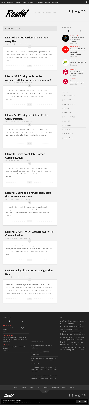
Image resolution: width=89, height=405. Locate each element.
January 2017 (68, 112)
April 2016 (67, 129)
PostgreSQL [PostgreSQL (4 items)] (81, 342)
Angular (10, 2)
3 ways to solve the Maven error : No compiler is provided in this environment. (44, 361)
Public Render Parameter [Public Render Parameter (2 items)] (75, 345)
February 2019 (68, 104)
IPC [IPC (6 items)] (72, 329)
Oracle (79, 47)
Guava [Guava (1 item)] (83, 326)
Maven (47, 2)
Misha (35, 376)
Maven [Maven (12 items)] (71, 337)
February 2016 (68, 138)
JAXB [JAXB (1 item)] (68, 332)
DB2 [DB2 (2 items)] (76, 324)
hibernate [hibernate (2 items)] (62, 329)
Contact (55, 2)
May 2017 (67, 108)
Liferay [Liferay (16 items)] (64, 334)
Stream (76, 35)
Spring (30, 2)
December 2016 (68, 117)
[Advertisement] (44, 327)
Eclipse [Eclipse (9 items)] (63, 326)
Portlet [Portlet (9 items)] (63, 342)
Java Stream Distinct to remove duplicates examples (77, 39)
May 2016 (67, 125)
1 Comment (28, 238)
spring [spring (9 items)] (67, 347)
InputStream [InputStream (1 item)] (68, 329)
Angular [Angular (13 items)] (67, 321)
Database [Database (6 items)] (71, 324)
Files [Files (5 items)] (80, 326)
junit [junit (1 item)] (81, 332)
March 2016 (67, 133)
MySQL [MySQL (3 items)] (77, 337)
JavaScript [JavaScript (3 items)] (63, 332)
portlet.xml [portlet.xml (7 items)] (71, 342)
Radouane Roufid (38, 345)
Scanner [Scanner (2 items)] (62, 347)
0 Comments (27, 44)
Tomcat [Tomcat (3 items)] (82, 350)
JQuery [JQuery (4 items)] (74, 332)
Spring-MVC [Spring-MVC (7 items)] (71, 349)
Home (3, 2)
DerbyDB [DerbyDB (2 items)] (80, 324)
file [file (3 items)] (77, 326)
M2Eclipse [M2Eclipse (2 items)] (65, 337)
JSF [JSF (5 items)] (78, 332)
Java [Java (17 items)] (80, 329)
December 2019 (68, 95)
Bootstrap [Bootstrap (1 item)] (64, 324)
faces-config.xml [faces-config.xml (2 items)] (71, 326)
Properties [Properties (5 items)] (64, 345)
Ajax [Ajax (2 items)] (61, 321)
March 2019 (67, 100)
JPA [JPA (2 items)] (71, 332)
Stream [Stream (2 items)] (78, 350)
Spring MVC (73, 60)
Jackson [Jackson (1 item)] (76, 329)
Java (24, 2)
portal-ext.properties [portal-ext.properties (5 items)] (75, 340)
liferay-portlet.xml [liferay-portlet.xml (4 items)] (74, 334)
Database (73, 47)
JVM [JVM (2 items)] (83, 332)
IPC (6, 44)
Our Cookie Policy (37, 402)
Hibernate (39, 2)
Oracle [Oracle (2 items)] (65, 339)
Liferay (18, 2)
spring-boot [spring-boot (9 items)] (76, 347)
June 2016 (67, 121)
